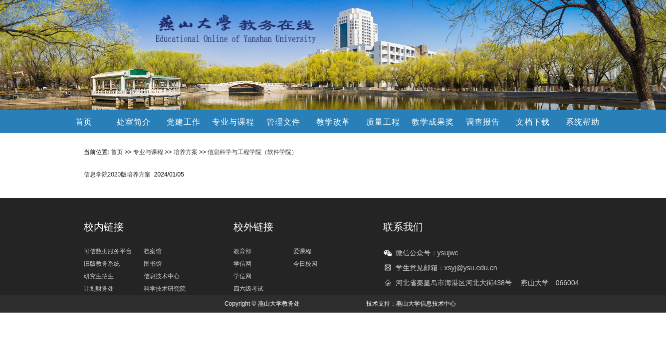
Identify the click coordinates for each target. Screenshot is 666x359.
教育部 (242, 251)
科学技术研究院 (165, 288)
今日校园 (305, 263)
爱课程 (302, 251)
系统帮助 (583, 122)
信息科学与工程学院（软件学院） (252, 152)
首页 (83, 122)
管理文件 (283, 122)
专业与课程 (233, 122)
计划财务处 (99, 288)
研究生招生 (99, 276)
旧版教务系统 (102, 263)
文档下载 (533, 122)
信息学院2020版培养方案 (117, 174)
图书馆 (153, 263)
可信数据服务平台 (108, 251)
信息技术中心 (162, 276)
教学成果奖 (433, 122)
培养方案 (186, 152)
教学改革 (333, 122)
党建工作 (184, 122)
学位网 (242, 276)
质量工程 (383, 122)
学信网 (242, 263)
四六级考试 (248, 288)
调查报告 (483, 122)
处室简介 (134, 122)
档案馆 (153, 251)
